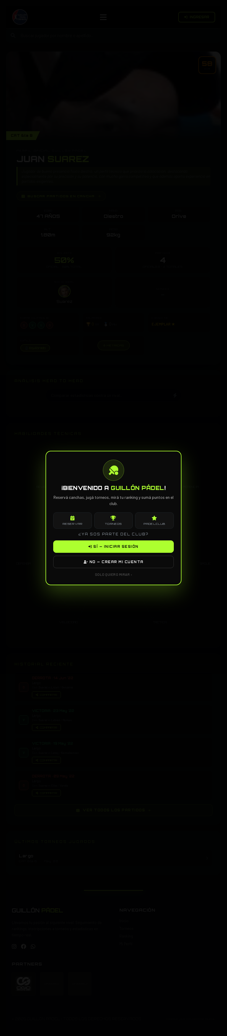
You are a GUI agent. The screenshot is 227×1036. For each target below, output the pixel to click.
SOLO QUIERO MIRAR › (113, 574)
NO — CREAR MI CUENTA (114, 562)
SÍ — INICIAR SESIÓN (113, 547)
